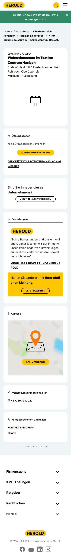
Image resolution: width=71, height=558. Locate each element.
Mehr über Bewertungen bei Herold (35, 265)
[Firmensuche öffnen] (56, 5)
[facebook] (22, 549)
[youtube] (31, 549)
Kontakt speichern (21, 427)
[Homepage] (14, 5)
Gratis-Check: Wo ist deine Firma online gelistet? (35, 17)
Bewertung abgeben (19, 53)
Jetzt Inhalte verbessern (35, 199)
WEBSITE (13, 166)
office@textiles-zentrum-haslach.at (34, 161)
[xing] (48, 549)
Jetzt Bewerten (35, 290)
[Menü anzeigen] (65, 5)
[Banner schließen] (67, 15)
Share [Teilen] (12, 432)
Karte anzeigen (35, 361)
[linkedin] (40, 549)
